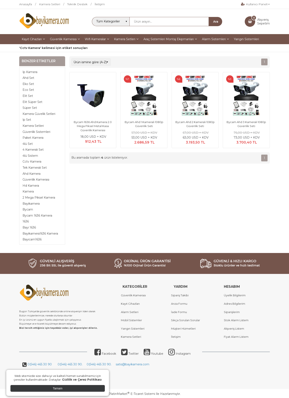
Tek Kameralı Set (35, 167)
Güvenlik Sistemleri (36, 132)
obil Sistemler (132, 320)
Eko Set (28, 84)
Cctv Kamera (32, 161)
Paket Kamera (33, 138)
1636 (26, 221)
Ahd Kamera (32, 174)
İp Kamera (30, 72)
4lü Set (28, 144)
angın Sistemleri (133, 328)
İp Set (27, 120)
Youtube (153, 354)
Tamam (57, 388)
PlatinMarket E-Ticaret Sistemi (132, 394)
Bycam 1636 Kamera (37, 215)
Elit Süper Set (32, 102)
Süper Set (30, 108)
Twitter (130, 354)
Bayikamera (31, 203)
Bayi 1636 (29, 227)
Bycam (28, 209)
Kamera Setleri (33, 126)
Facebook (105, 354)
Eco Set (28, 90)
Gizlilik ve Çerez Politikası (82, 379)
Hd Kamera (31, 185)
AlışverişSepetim (263, 21)
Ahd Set (28, 78)
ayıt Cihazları (131, 303)
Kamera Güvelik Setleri (39, 114)
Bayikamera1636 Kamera (40, 233)
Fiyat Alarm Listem (236, 336)
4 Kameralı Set (33, 149)
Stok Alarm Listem (236, 320)
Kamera (28, 191)
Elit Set (28, 96)
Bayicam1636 (32, 239)
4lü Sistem (30, 156)
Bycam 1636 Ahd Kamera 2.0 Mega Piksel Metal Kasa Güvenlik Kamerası (93, 126)
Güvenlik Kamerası (36, 179)
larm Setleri (130, 312)
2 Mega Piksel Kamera (39, 197)
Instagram (179, 354)
